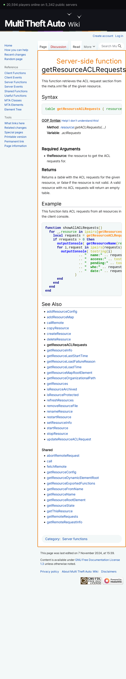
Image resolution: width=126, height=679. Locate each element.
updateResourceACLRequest (69, 439)
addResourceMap (60, 317)
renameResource (60, 411)
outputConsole (69, 243)
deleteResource (59, 339)
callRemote (55, 323)
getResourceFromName (65, 489)
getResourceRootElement (66, 500)
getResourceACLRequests (78, 109)
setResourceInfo (59, 422)
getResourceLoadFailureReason (71, 361)
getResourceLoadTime (64, 367)
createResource (59, 334)
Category (52, 539)
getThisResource (60, 511)
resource (114, 109)
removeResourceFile (62, 406)
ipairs (90, 232)
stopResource (57, 433)
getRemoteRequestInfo (64, 522)
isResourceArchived (62, 389)
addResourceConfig (62, 311)
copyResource (58, 328)
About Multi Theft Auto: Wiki (80, 571)
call (49, 461)
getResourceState (60, 505)
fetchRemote (57, 466)
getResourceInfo (59, 350)
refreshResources (60, 400)
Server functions (74, 539)
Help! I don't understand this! (80, 120)
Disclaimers (108, 571)
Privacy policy (49, 571)
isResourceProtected (63, 395)
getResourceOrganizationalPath (71, 378)
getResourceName (101, 243)
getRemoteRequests (62, 516)
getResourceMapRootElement (69, 373)
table (50, 109)
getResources (110, 232)
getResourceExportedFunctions (71, 483)
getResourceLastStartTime (67, 356)
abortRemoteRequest (63, 455)
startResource (57, 428)
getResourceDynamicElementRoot (73, 478)
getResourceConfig (61, 472)
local (58, 235)
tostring (98, 251)
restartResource (59, 417)
